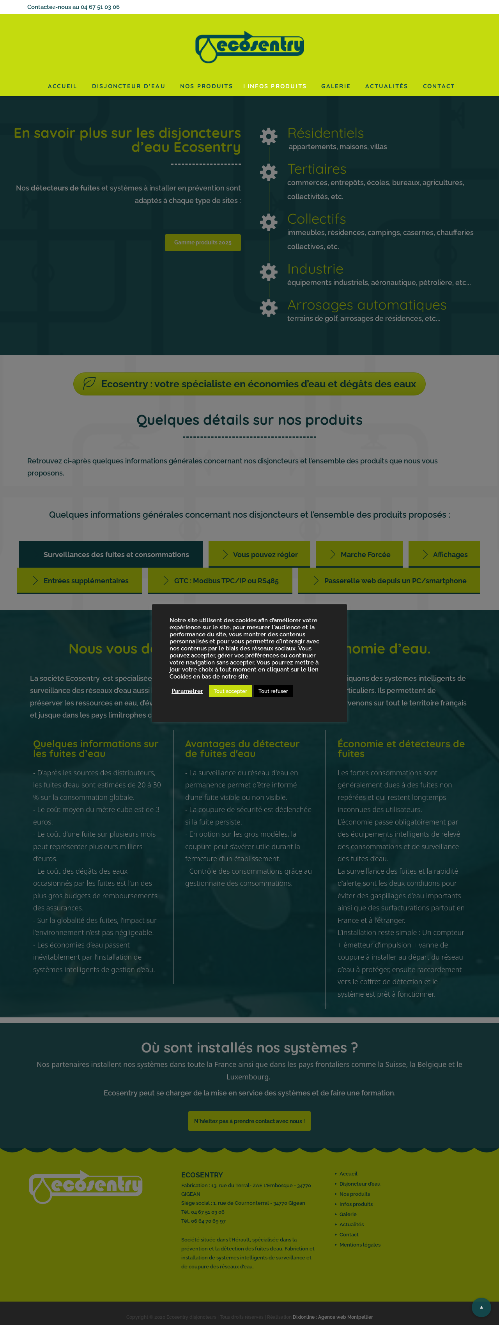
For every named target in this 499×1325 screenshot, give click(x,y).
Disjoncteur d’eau (129, 86)
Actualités (387, 86)
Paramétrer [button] (187, 690)
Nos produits (206, 86)
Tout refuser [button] (273, 691)
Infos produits (277, 86)
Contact (439, 86)
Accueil (63, 86)
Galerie (336, 86)
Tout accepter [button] (230, 691)
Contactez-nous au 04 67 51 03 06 (73, 7)
